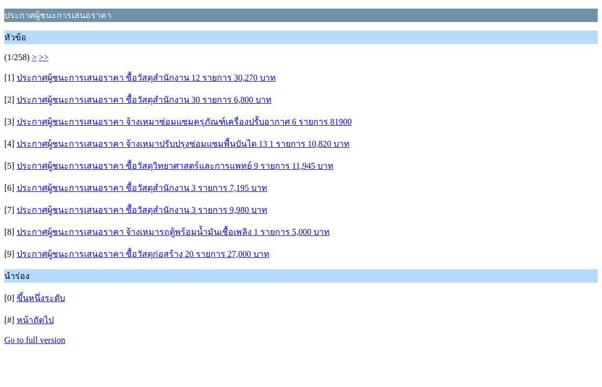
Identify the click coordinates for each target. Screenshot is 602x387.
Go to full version (34, 340)
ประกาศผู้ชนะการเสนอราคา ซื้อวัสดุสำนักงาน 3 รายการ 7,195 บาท (142, 187)
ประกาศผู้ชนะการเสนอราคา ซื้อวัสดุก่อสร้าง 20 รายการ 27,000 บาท (143, 254)
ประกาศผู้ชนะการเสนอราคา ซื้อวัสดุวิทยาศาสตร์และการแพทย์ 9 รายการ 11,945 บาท (175, 165)
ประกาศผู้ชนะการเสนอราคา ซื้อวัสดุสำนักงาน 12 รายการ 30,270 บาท (146, 77)
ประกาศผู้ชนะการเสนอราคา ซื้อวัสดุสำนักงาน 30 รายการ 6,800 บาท (144, 99)
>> (43, 57)
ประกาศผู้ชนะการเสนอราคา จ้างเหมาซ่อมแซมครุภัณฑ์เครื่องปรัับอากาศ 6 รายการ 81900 (184, 121)
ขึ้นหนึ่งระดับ (41, 298)
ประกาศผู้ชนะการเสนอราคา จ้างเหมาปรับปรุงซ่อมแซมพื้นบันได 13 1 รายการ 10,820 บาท (183, 143)
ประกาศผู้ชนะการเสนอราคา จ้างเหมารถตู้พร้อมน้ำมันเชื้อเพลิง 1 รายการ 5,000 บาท (173, 231)
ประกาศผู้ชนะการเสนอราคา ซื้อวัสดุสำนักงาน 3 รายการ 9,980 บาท (142, 209)
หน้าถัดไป (35, 320)
